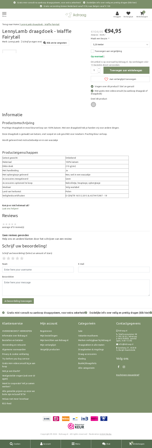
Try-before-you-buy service (15, 359)
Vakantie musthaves (88, 335)
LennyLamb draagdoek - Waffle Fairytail (40, 24)
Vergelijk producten (50, 349)
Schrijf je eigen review (33, 41)
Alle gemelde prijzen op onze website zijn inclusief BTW (18, 392)
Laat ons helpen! (10, 208)
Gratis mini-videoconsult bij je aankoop (18, 365)
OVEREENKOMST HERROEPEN (17, 331)
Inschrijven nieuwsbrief (127, 375)
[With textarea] (76, 288)
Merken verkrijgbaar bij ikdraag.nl (94, 340)
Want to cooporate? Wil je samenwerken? (18, 385)
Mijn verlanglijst (48, 345)
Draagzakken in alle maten (91, 345)
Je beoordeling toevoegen (18, 301)
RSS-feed (6, 403)
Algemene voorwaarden (14, 349)
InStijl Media (105, 434)
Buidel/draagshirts (87, 363)
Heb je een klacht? (11, 371)
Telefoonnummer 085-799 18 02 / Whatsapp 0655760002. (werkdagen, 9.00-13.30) (126, 337)
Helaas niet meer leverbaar (15, 399)
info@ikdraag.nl (124, 344)
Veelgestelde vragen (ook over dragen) (18, 377)
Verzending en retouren (14, 345)
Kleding (82, 359)
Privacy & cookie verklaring (15, 354)
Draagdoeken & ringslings (91, 349)
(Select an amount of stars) (27, 253)
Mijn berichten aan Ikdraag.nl (54, 340)
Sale (80, 331)
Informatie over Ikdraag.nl (14, 335)
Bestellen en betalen (12, 340)
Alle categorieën (86, 368)
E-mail (81, 264)
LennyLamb (13, 41)
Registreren (46, 331)
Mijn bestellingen (48, 335)
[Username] (38, 269)
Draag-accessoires (87, 354)
